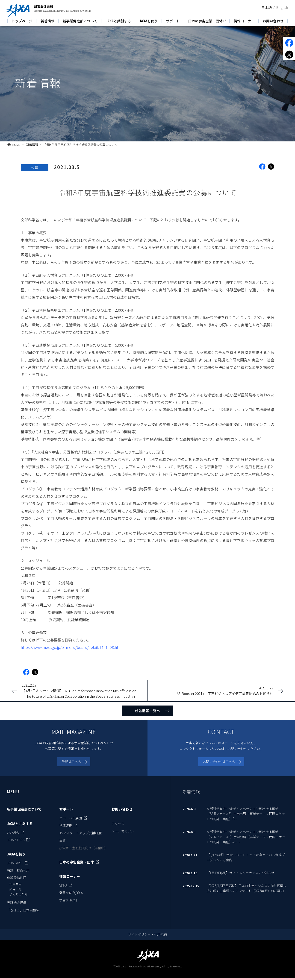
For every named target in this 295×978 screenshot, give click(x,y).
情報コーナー (244, 20)
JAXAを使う (148, 20)
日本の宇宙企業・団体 (205, 20)
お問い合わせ (273, 20)
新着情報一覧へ (147, 710)
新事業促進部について (80, 20)
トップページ (22, 20)
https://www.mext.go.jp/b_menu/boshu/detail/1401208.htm (71, 647)
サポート (173, 20)
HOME (16, 144)
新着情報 (47, 20)
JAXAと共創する (118, 20)
